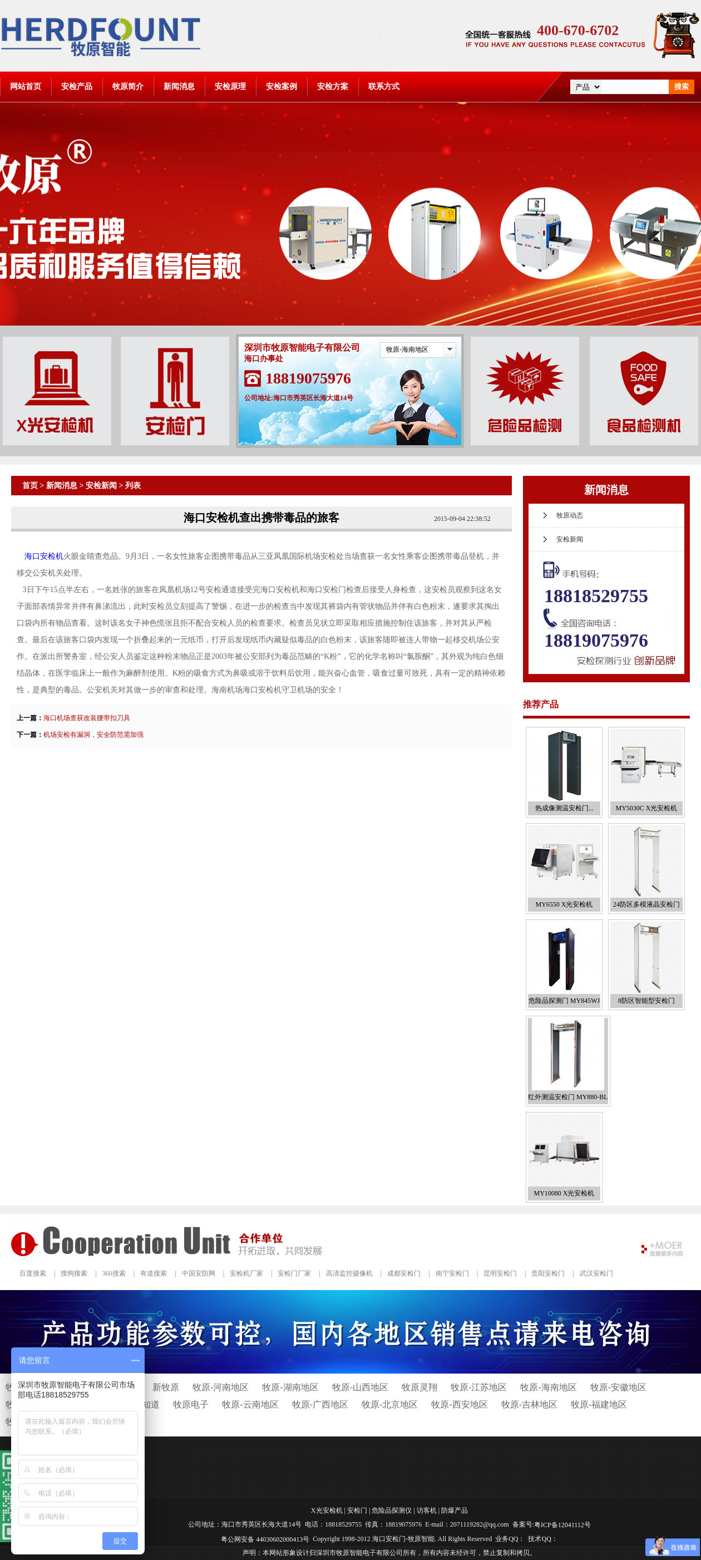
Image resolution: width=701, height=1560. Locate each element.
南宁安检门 (452, 1273)
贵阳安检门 (548, 1273)
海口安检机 (43, 556)
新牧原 (165, 1387)
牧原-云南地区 (250, 1404)
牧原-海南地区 (407, 349)
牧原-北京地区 (390, 1404)
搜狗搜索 (74, 1273)
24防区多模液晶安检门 (646, 904)
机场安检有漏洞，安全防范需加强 (93, 735)
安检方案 (332, 86)
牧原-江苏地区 (479, 1387)
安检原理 (230, 86)
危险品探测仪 (392, 1510)
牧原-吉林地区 (529, 1404)
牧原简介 (128, 86)
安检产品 (76, 86)
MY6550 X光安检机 (564, 904)
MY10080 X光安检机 (564, 1193)
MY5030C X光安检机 (646, 808)
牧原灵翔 (419, 1387)
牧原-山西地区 (360, 1387)
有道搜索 (153, 1273)
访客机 (427, 1510)
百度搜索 (32, 1273)
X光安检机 (327, 1510)
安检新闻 (101, 485)
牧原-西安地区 (459, 1404)
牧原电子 (191, 1404)
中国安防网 (198, 1273)
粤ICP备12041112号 (562, 1525)
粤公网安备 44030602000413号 (265, 1539)
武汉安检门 (596, 1273)
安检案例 (281, 86)
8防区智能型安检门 (646, 1001)
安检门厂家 (294, 1273)
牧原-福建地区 (599, 1404)
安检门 (357, 1510)
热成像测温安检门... (564, 808)
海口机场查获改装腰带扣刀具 (86, 718)
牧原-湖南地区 (290, 1387)
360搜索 (114, 1273)
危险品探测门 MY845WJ (564, 1001)
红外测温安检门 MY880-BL (568, 1097)
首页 (30, 485)
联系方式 (383, 86)
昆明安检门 (500, 1273)
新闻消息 (179, 86)
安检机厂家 (246, 1273)
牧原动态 (569, 515)
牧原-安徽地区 (618, 1387)
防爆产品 (454, 1510)
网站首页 (25, 86)
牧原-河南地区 (220, 1387)
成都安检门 (404, 1273)
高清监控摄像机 (349, 1273)
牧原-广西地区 (320, 1404)
